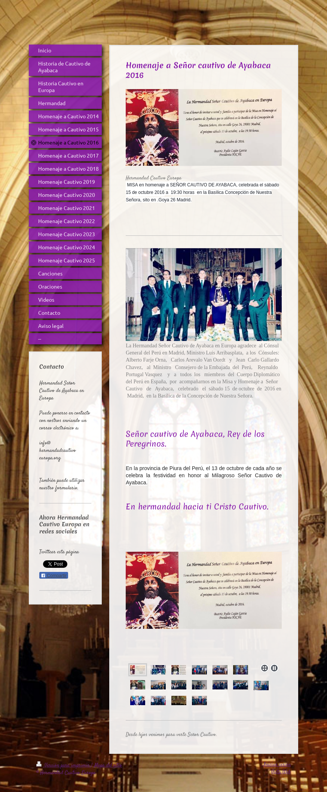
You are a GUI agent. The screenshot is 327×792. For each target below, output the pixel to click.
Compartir (54, 575)
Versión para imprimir (63, 765)
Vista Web (281, 772)
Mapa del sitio (108, 765)
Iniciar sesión (277, 764)
